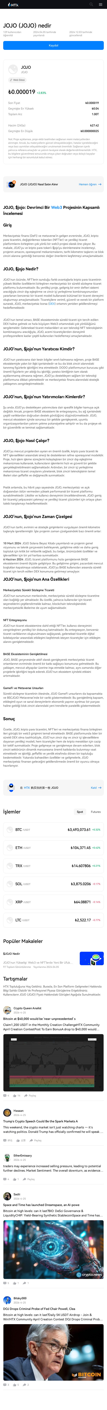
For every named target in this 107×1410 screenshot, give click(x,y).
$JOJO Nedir (11, 953)
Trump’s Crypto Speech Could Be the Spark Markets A (40, 1121)
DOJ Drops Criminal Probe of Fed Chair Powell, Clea (39, 1309)
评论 (10, 1140)
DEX (52, 303)
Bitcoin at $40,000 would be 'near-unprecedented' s (39, 1019)
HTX (27, 787)
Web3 (56, 207)
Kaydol (53, 45)
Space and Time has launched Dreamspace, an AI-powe (41, 1205)
